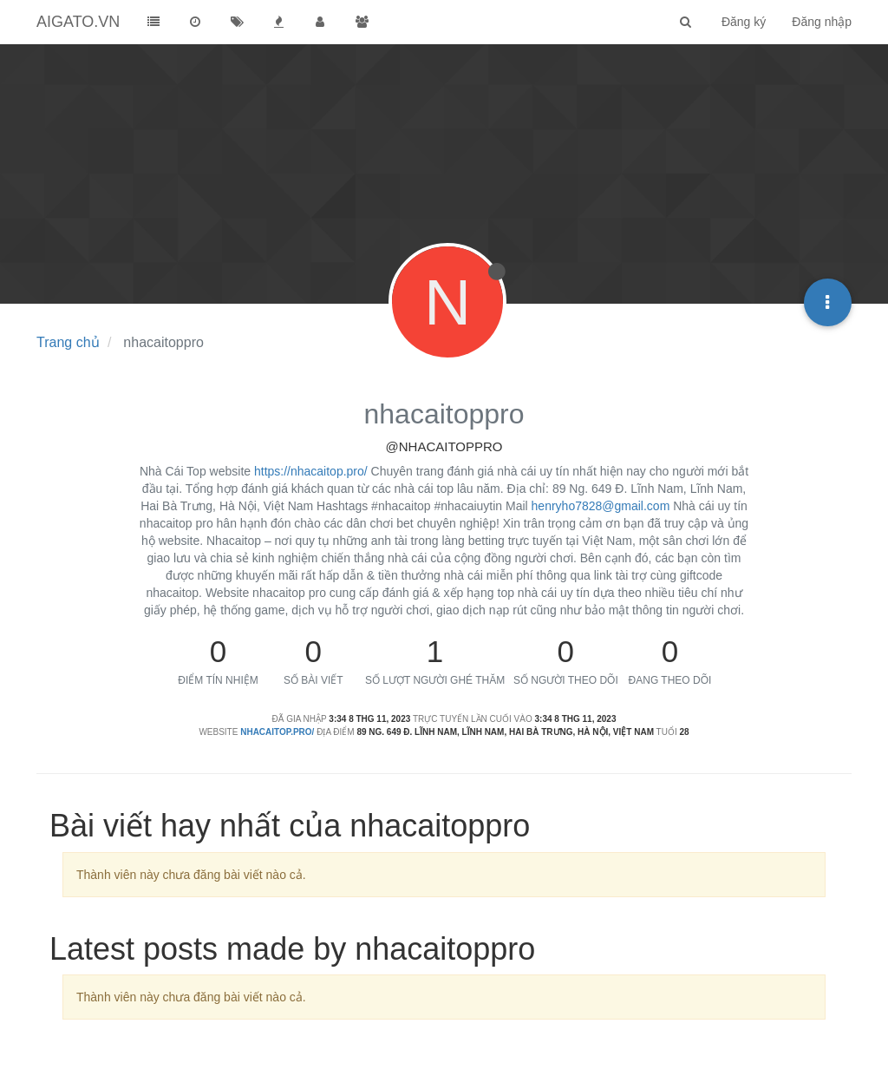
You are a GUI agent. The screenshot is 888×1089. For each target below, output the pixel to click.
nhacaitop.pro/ (277, 732)
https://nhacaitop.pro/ (311, 471)
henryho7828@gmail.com (601, 506)
